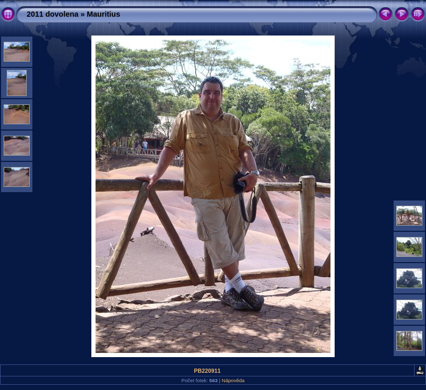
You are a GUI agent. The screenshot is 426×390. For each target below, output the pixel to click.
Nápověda (233, 380)
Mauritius (103, 14)
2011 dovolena (52, 14)
